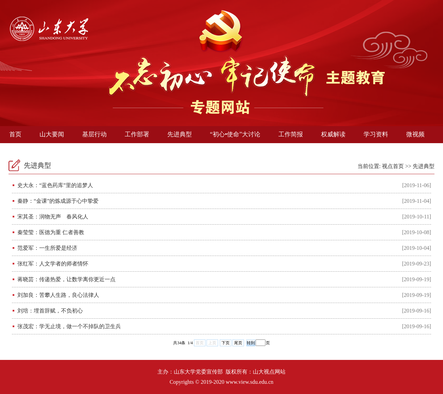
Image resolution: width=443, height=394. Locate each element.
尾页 (238, 342)
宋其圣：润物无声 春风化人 (52, 216)
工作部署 (137, 134)
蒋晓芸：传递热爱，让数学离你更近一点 (66, 279)
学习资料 (376, 134)
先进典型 (179, 134)
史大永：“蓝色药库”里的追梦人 (55, 185)
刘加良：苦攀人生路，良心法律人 (58, 295)
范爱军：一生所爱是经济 (47, 248)
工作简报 (290, 134)
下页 (226, 342)
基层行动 (94, 134)
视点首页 (393, 166)
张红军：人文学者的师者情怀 (52, 264)
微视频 (415, 134)
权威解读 (333, 134)
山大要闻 (52, 134)
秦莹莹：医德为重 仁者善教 (50, 232)
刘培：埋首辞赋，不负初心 (50, 311)
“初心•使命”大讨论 (235, 134)
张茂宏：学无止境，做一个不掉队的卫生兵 (69, 326)
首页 (15, 134)
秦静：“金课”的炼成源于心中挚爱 (57, 201)
